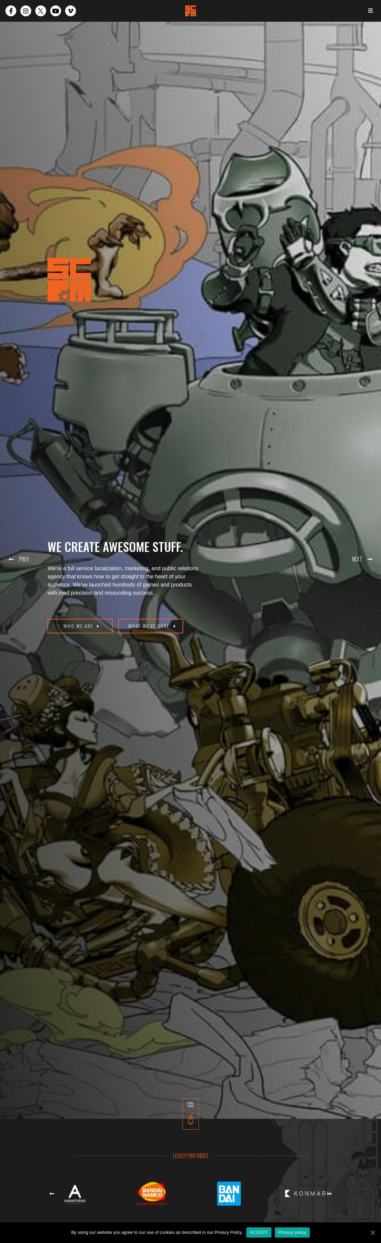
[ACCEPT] (372, 1232)
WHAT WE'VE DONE (149, 625)
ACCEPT (259, 1232)
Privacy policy (292, 1232)
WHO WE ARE (78, 625)
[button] (16, 559)
